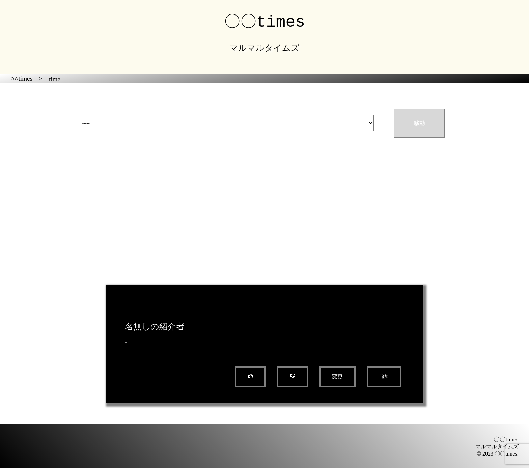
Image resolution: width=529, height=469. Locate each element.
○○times (21, 79)
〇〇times (264, 21)
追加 (384, 377)
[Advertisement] (264, 217)
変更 (337, 377)
